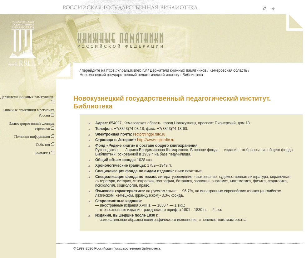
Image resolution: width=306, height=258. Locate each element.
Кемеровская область (228, 70)
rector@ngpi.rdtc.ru (149, 134)
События (45, 144)
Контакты (44, 153)
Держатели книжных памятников (178, 70)
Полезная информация (34, 136)
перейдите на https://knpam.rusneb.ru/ (114, 70)
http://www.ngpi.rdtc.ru (155, 140)
